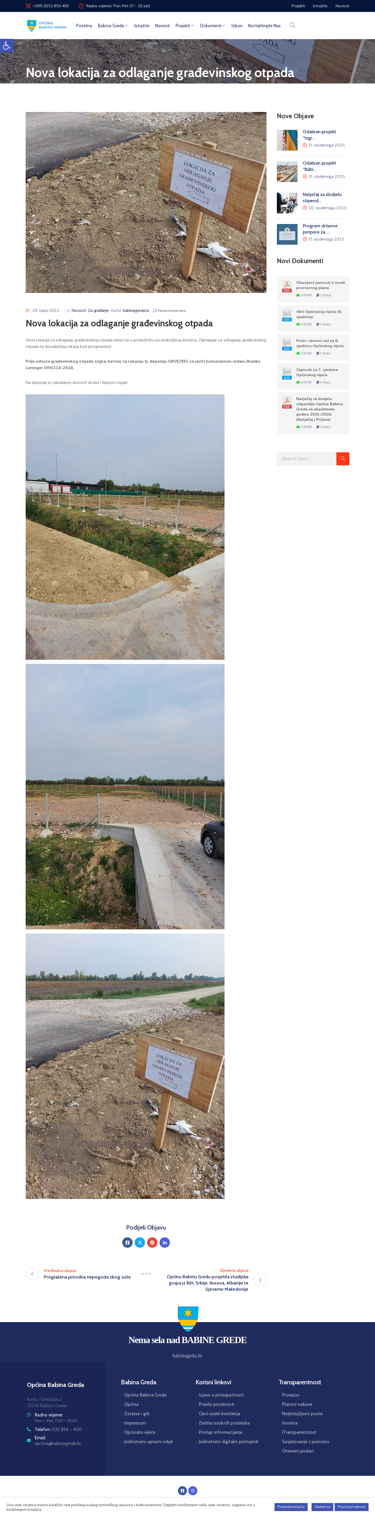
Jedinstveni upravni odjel (148, 1441)
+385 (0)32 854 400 (51, 6)
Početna (84, 25)
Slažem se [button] (322, 1507)
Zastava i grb (137, 1413)
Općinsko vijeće (139, 1432)
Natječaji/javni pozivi (302, 1413)
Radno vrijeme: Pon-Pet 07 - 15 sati (118, 6)
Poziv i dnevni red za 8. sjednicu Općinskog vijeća (320, 343)
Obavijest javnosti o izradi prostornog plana (320, 285)
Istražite (141, 25)
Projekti (185, 25)
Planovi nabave (297, 1404)
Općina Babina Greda (145, 1395)
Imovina (290, 1423)
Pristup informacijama (220, 1432)
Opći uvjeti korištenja (219, 1413)
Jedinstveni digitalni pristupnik (228, 1441)
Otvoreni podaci (298, 1451)
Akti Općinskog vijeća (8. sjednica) (319, 314)
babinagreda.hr (136, 310)
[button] (6, 45)
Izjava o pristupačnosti (221, 1395)
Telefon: (58, 1429)
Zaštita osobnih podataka (224, 1423)
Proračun (291, 1395)
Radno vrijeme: (49, 1414)
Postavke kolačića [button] (291, 1507)
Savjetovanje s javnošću (305, 1441)
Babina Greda (113, 25)
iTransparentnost (299, 1432)
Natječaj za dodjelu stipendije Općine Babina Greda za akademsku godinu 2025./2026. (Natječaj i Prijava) (319, 409)
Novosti (162, 25)
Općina (131, 1404)
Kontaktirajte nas (264, 25)
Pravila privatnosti (216, 1404)
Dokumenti (213, 25)
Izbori (237, 25)
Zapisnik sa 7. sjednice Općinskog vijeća (317, 372)
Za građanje (98, 310)
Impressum (135, 1423)
